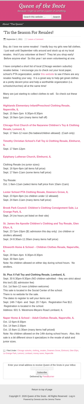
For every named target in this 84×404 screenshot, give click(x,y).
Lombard (28, 353)
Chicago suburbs (24, 350)
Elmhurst (65, 350)
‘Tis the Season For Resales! (28, 32)
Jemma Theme (54, 399)
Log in (72, 396)
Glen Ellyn (74, 350)
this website (47, 74)
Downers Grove (53, 350)
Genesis (37, 399)
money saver (38, 353)
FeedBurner (48, 376)
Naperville (49, 353)
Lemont (20, 353)
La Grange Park (9, 353)
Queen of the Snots (42, 5)
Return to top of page (42, 389)
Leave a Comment (35, 39)
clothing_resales (39, 350)
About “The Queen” (13, 24)
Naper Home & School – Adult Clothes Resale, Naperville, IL (38, 318)
